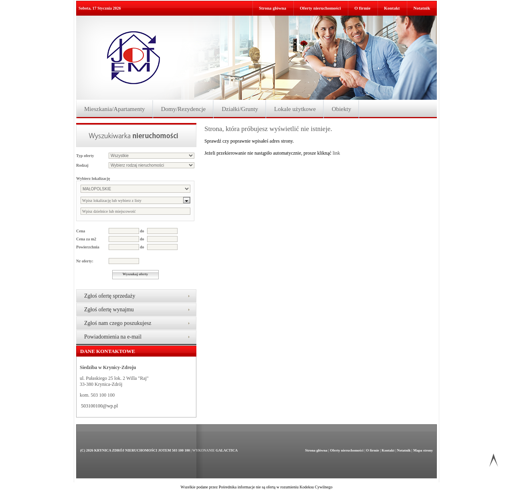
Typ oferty (85, 155)
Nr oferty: (84, 261)
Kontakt (392, 8)
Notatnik (421, 8)
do (142, 231)
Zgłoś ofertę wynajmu (109, 309)
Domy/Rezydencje (183, 109)
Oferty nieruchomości (320, 8)
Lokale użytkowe (295, 109)
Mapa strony (423, 450)
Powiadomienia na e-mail (112, 337)
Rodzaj (82, 165)
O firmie (362, 8)
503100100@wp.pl (99, 406)
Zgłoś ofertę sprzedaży (109, 296)
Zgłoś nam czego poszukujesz (117, 323)
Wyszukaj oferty (135, 274)
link (336, 153)
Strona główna (272, 8)
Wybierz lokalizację (93, 178)
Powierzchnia (87, 247)
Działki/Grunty (240, 109)
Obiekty (341, 109)
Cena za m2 (86, 239)
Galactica (227, 450)
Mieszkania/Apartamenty (114, 109)
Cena (80, 231)
